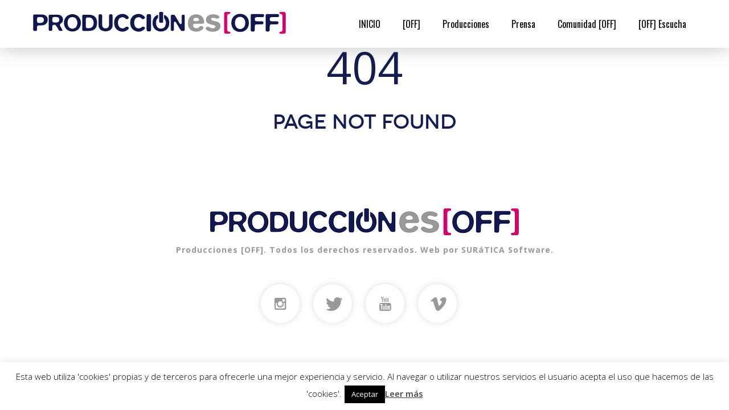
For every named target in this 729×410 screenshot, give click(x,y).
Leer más (404, 393)
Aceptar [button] (364, 394)
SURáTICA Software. (507, 249)
